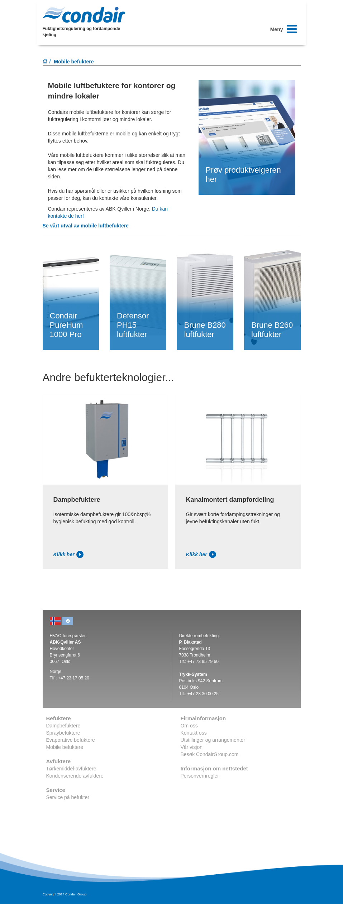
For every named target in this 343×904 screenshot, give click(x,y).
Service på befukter (68, 797)
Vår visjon (192, 747)
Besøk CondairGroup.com (210, 754)
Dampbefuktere (63, 726)
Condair (84, 14)
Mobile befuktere (65, 747)
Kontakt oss (194, 733)
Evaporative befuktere (70, 740)
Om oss (189, 726)
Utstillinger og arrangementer (213, 740)
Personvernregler (200, 776)
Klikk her (68, 554)
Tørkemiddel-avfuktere (71, 768)
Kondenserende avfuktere (75, 776)
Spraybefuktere (63, 733)
